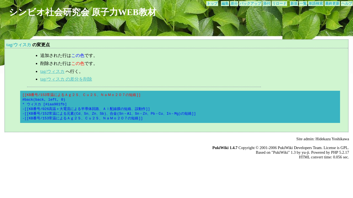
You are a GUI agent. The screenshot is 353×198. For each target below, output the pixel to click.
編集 (225, 4)
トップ (212, 4)
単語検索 (316, 4)
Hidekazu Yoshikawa (332, 139)
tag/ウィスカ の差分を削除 (66, 79)
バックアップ (250, 4)
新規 (294, 4)
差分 (234, 4)
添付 (266, 4)
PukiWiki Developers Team (300, 147)
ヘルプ (346, 4)
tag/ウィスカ (18, 44)
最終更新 (332, 4)
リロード (279, 4)
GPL (344, 147)
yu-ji (305, 152)
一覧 (303, 4)
